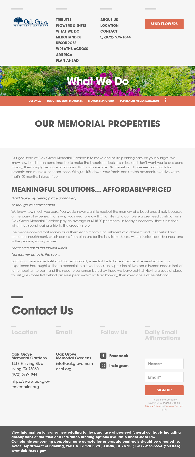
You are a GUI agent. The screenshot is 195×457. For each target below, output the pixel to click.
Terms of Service (174, 406)
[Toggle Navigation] (165, 100)
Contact (108, 31)
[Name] (164, 363)
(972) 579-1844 (117, 37)
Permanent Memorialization (139, 101)
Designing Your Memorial (64, 101)
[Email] (164, 377)
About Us (109, 20)
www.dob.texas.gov (28, 450)
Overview (35, 101)
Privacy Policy (152, 406)
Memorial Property (101, 101)
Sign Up (164, 390)
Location (109, 26)
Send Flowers (164, 24)
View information (26, 432)
